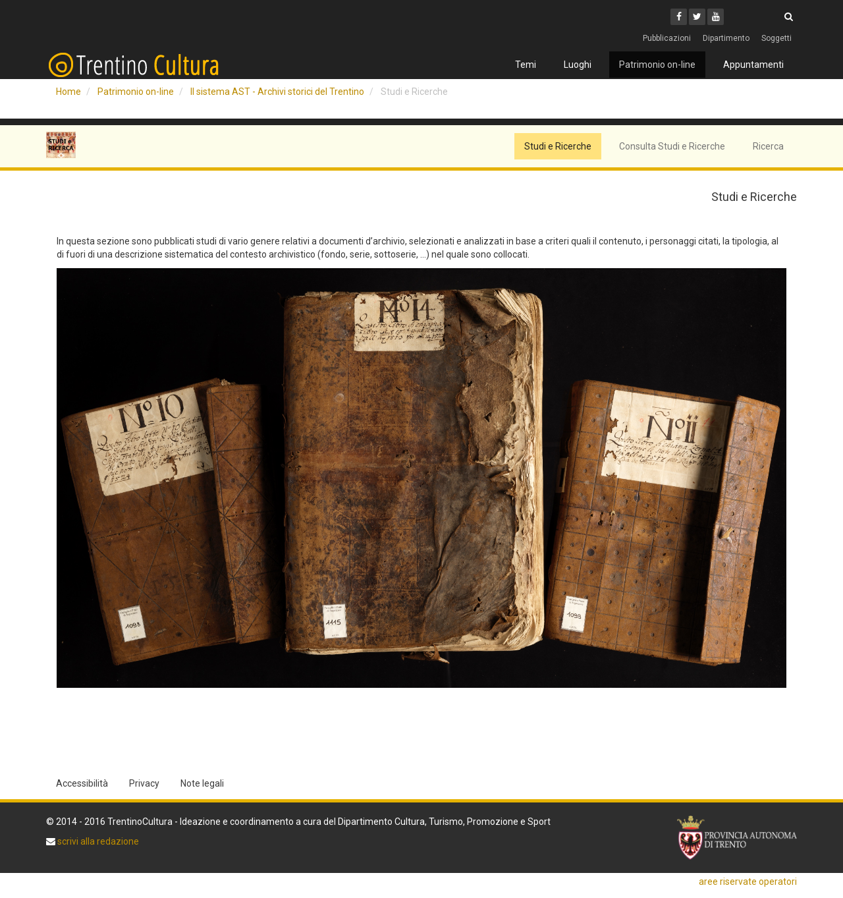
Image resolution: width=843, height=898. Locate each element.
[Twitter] (697, 17)
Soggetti (776, 38)
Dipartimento (726, 38)
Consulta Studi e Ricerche (672, 146)
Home (68, 91)
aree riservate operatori (748, 881)
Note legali (202, 783)
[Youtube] (715, 17)
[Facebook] (678, 17)
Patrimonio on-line (657, 64)
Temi (525, 64)
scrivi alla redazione (97, 841)
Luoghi (577, 64)
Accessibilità (82, 783)
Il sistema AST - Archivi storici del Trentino (277, 91)
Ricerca (768, 146)
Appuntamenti (753, 64)
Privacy (144, 783)
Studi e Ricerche (557, 146)
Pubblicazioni (667, 38)
